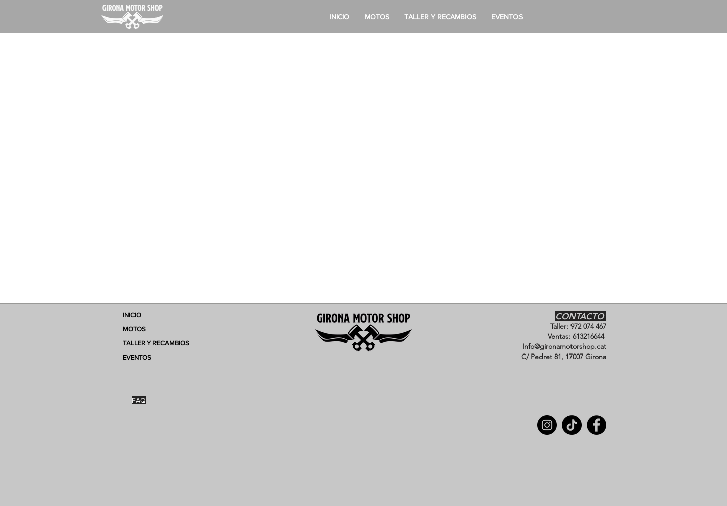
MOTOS (134, 329)
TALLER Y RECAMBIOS (156, 343)
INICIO (132, 315)
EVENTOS (137, 357)
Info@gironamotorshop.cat (564, 346)
